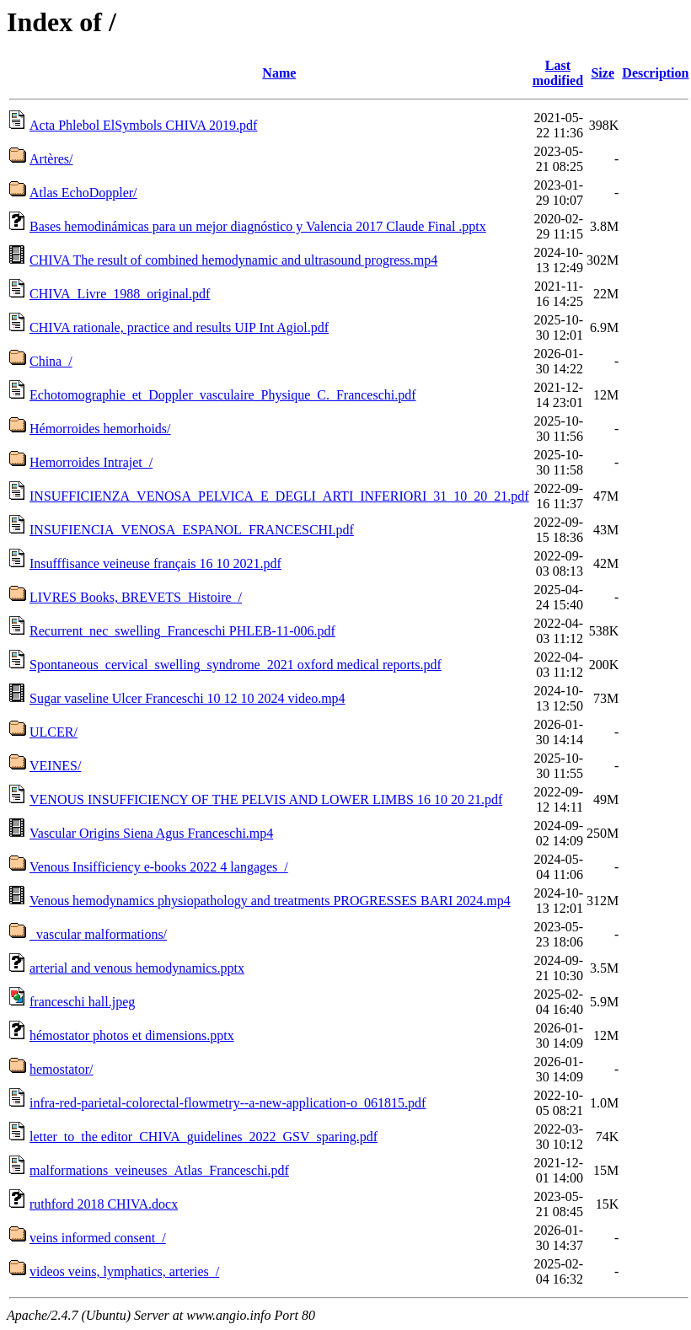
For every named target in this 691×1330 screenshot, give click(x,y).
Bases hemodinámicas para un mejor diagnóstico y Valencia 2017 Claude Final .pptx (257, 226)
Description (655, 73)
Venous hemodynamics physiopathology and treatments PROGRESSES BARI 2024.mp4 (270, 900)
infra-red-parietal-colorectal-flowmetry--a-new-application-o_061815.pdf (227, 1103)
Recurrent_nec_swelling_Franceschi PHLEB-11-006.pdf (182, 631)
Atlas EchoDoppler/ (83, 192)
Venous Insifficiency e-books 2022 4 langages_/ (158, 867)
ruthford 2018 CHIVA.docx (103, 1204)
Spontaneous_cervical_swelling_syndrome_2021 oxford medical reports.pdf (235, 664)
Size (602, 73)
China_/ (50, 361)
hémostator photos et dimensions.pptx (131, 1035)
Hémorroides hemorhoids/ (100, 428)
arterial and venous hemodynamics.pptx (136, 968)
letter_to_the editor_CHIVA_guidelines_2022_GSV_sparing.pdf (203, 1136)
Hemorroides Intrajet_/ (91, 462)
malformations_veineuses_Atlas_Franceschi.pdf (159, 1170)
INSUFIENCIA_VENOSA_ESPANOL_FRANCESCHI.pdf (191, 530)
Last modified (558, 73)
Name (279, 73)
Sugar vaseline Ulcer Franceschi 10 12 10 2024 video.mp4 (187, 698)
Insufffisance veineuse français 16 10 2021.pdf (155, 563)
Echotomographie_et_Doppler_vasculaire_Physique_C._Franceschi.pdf (222, 395)
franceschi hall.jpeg (82, 1002)
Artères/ (51, 159)
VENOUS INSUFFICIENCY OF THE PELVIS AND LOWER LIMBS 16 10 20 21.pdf (265, 799)
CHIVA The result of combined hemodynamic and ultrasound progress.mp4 (233, 260)
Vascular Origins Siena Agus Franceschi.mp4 (151, 833)
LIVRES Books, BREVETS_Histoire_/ (135, 597)
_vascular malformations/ (98, 934)
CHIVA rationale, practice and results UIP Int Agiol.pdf (179, 327)
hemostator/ (61, 1069)
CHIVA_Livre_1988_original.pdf (119, 294)
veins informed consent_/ (97, 1238)
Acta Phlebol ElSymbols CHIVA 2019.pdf (143, 125)
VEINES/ (55, 766)
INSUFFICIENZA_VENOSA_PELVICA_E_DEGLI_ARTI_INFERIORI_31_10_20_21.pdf (279, 496)
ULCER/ (53, 732)
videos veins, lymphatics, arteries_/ (124, 1271)
